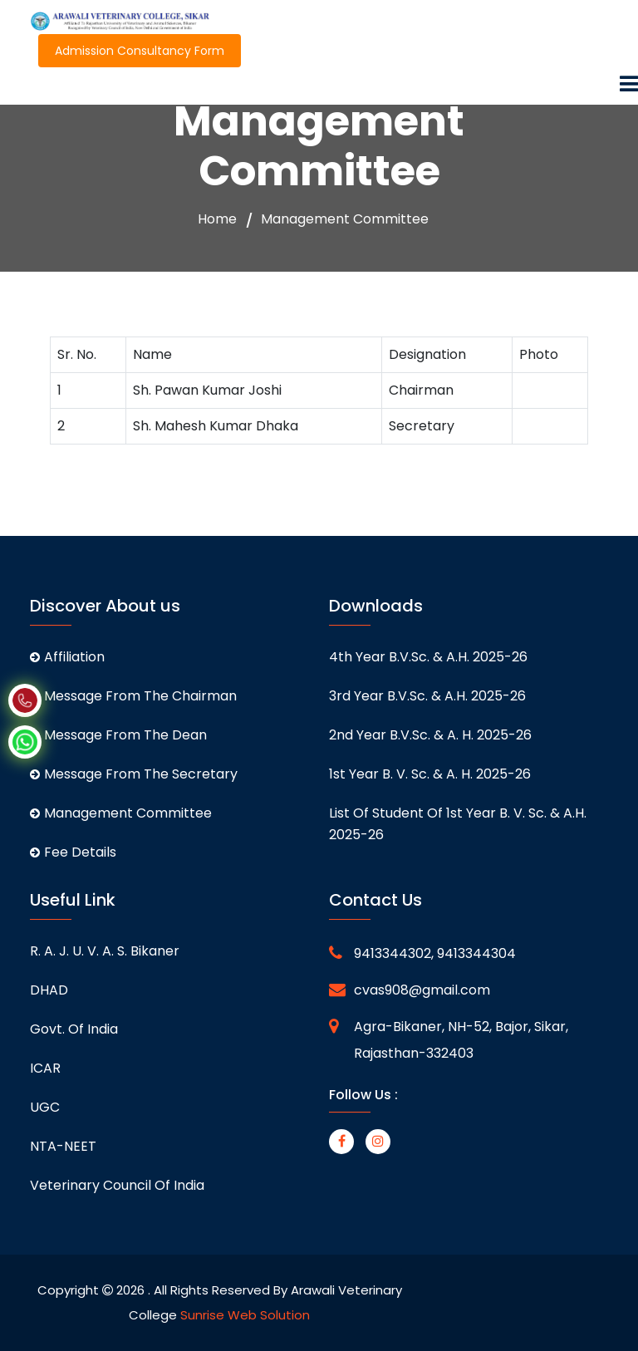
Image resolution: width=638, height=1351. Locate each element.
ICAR (45, 1068)
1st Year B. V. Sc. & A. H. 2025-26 (430, 774)
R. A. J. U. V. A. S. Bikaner (104, 950)
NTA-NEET (63, 1146)
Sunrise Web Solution (245, 1315)
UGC (45, 1107)
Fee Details (73, 852)
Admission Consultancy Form (139, 50)
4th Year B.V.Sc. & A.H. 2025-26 (428, 656)
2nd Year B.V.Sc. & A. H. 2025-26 (430, 734)
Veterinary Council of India (117, 1185)
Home (217, 219)
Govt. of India (74, 1029)
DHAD (49, 990)
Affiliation (67, 656)
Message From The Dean (118, 734)
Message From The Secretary (134, 774)
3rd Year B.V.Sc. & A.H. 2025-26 (427, 695)
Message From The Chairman (133, 695)
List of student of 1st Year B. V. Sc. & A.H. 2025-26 (457, 823)
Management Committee (121, 813)
